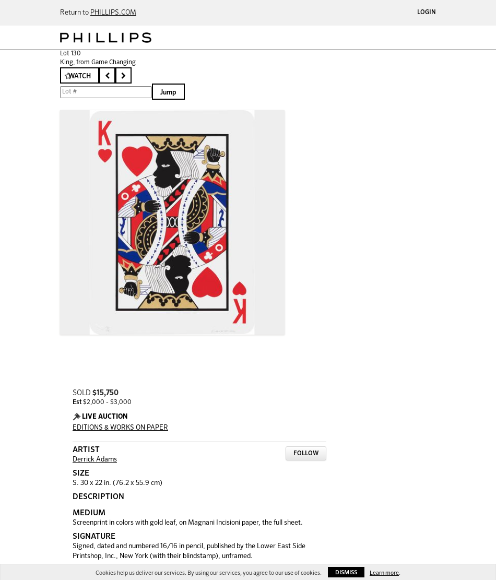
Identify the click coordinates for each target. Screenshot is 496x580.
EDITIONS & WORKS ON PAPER (120, 427)
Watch (79, 76)
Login (426, 12)
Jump (168, 92)
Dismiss (346, 572)
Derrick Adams (95, 459)
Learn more (384, 573)
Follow (305, 454)
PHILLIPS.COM (113, 12)
